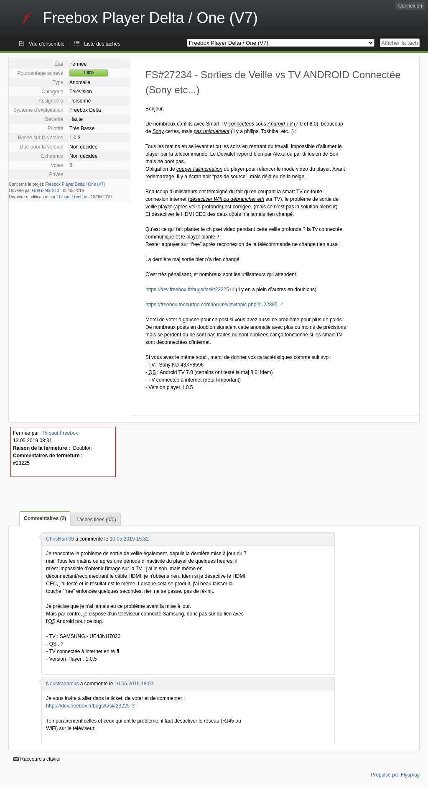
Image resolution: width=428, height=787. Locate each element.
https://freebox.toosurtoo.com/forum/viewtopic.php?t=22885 (211, 305)
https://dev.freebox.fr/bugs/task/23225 (187, 289)
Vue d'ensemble (46, 44)
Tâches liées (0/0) (96, 520)
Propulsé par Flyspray (395, 775)
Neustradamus (62, 684)
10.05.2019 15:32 (129, 539)
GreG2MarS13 (45, 190)
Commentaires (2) (45, 518)
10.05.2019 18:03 (134, 684)
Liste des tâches (102, 44)
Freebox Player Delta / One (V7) (75, 184)
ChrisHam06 (60, 539)
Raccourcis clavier (37, 759)
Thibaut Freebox (71, 197)
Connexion (410, 6)
